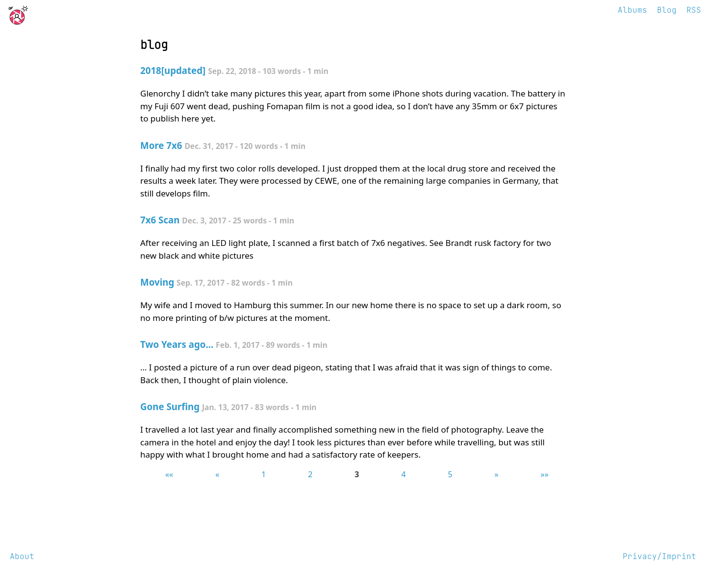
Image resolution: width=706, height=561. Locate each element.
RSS (693, 10)
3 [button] (356, 474)
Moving (157, 282)
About (22, 556)
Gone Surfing (170, 406)
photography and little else (54, 12)
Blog (667, 10)
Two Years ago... (176, 344)
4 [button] (403, 474)
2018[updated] (172, 70)
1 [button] (263, 474)
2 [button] (310, 474)
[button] (169, 474)
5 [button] (450, 474)
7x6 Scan (159, 220)
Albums (632, 10)
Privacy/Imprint (659, 556)
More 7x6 (161, 145)
